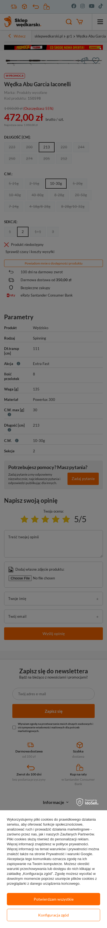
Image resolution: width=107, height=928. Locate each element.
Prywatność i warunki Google (69, 854)
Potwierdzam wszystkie (54, 899)
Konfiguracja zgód (53, 915)
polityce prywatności (72, 844)
